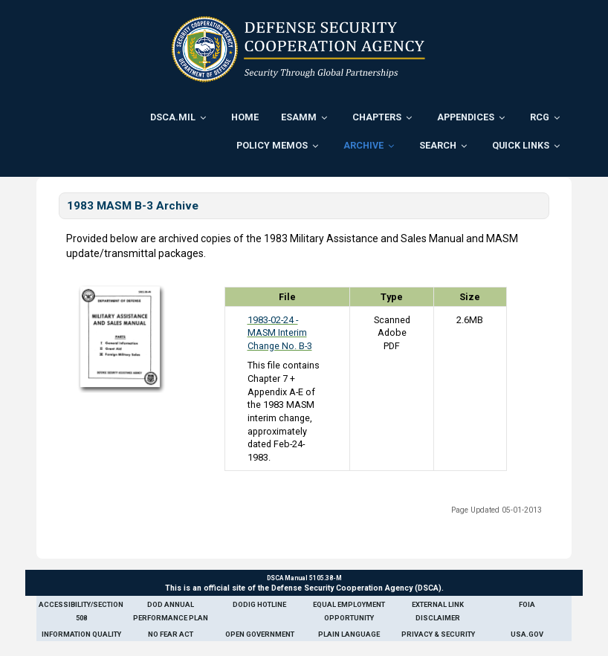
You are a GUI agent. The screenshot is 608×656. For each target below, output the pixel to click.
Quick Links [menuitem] (520, 145)
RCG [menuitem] (539, 117)
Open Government (259, 634)
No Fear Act (170, 634)
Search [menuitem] (437, 145)
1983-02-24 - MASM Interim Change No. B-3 (280, 332)
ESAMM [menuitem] (299, 117)
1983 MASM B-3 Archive (132, 205)
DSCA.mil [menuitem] (172, 117)
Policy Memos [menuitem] (272, 145)
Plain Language (349, 634)
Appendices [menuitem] (465, 117)
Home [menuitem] (245, 117)
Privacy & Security (438, 634)
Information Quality (81, 634)
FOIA (527, 604)
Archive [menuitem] (363, 145)
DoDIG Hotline (259, 604)
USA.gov (527, 634)
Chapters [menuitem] (376, 117)
